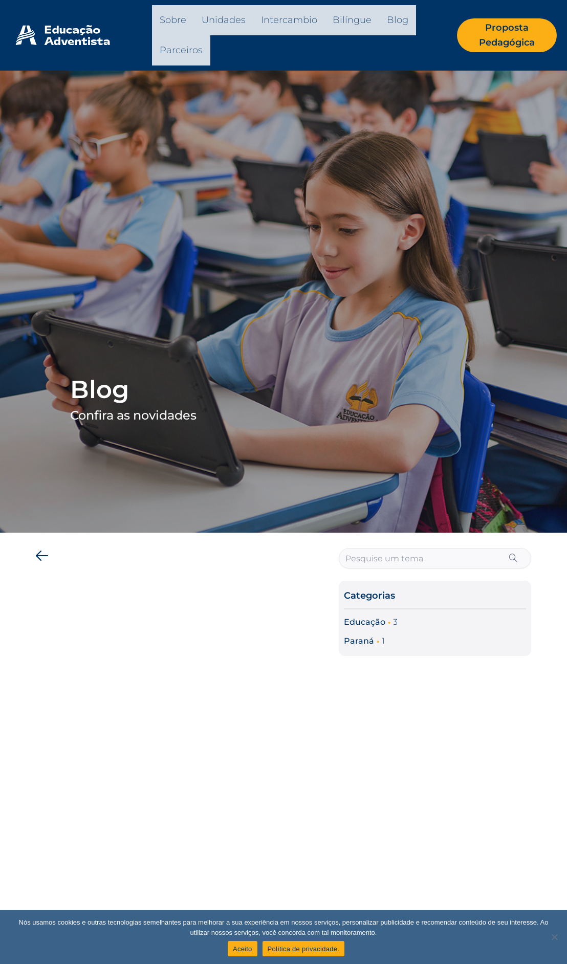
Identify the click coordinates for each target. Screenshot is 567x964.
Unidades (224, 20)
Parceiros (181, 50)
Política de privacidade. (303, 949)
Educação (364, 622)
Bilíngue (352, 20)
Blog (397, 20)
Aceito (242, 949)
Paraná (359, 641)
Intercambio (289, 20)
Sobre (173, 20)
